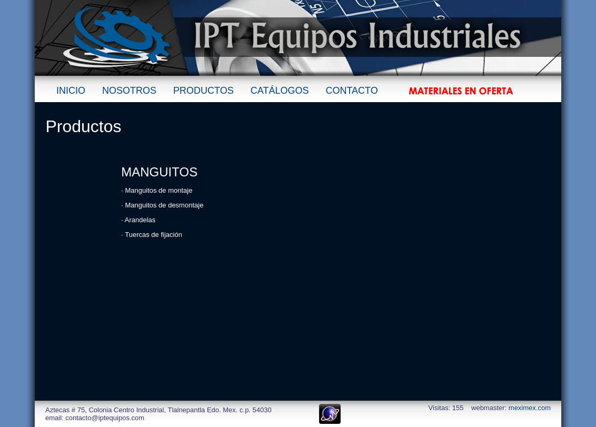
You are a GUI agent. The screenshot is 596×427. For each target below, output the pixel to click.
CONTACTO (351, 90)
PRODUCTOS (203, 90)
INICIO (70, 90)
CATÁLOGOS (280, 90)
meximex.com (530, 408)
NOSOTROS (129, 90)
